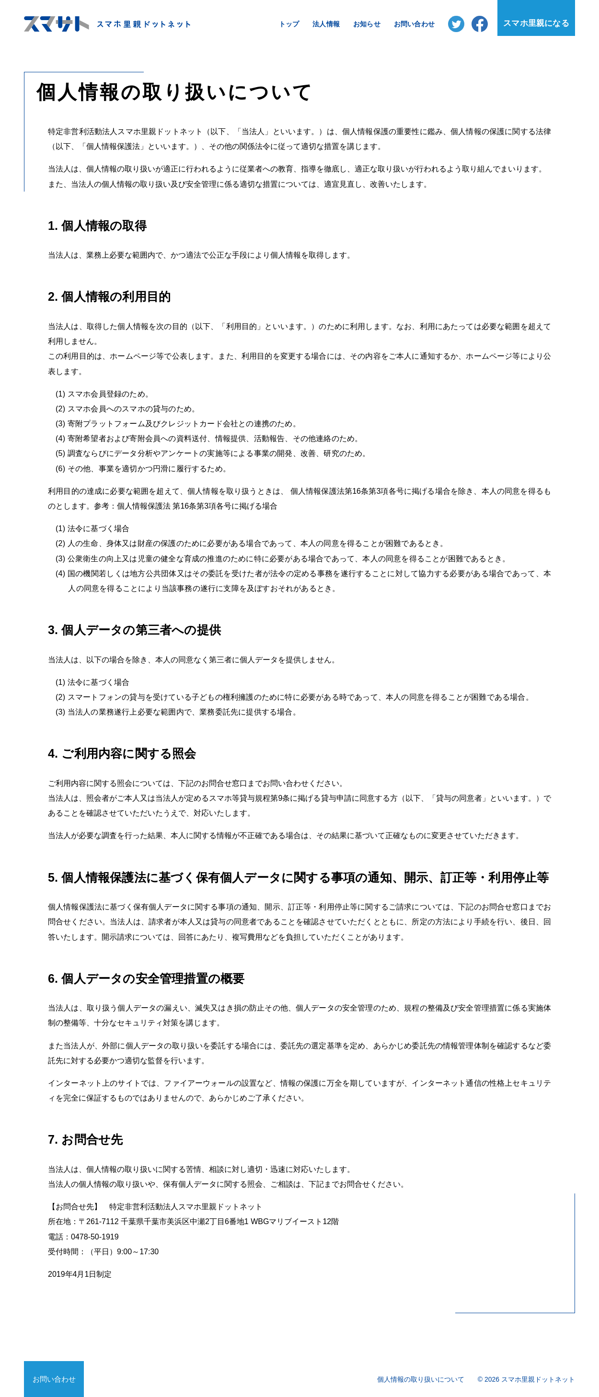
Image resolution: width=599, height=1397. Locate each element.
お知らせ (366, 24)
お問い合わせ (414, 24)
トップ (289, 24)
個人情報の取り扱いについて (420, 1379)
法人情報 (326, 24)
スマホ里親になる (536, 23)
